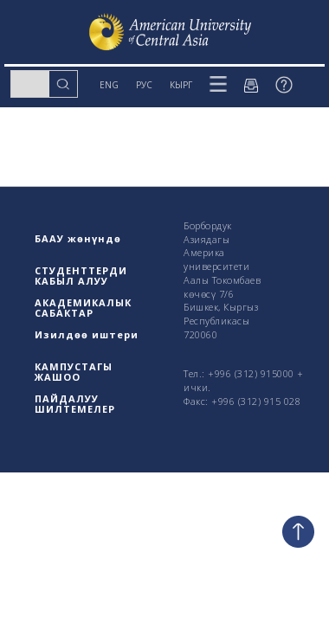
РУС (144, 85)
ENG (109, 85)
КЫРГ (181, 85)
